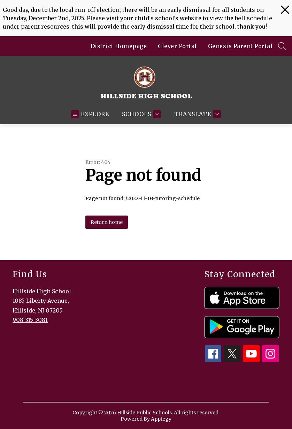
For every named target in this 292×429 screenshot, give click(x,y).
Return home (107, 222)
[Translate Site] (196, 114)
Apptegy (161, 419)
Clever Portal (177, 46)
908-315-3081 (30, 319)
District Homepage (119, 46)
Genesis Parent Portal (240, 46)
